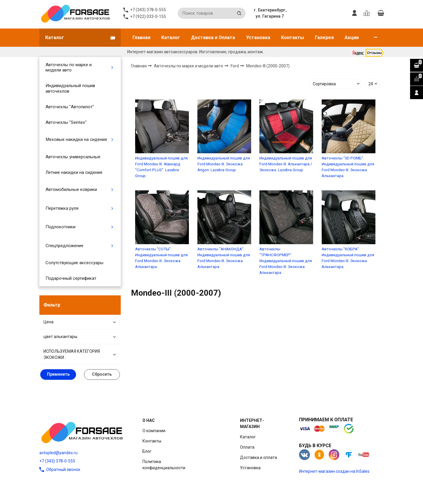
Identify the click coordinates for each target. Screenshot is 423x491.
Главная (141, 37)
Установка (258, 37)
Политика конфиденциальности (163, 464)
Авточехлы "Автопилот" (70, 106)
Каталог (170, 37)
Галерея (324, 37)
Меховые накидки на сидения (76, 139)
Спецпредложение (64, 245)
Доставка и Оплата (213, 37)
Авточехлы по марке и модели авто (69, 67)
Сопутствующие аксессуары (74, 262)
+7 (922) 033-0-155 (148, 16)
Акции (352, 37)
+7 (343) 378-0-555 (57, 461)
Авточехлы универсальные (73, 156)
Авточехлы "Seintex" (66, 122)
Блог (147, 451)
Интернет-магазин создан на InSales (334, 471)
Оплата (247, 447)
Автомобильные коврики (71, 189)
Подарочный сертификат (71, 278)
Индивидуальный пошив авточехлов (70, 88)
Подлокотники (60, 226)
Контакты (292, 37)
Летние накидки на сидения (74, 172)
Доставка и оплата (258, 457)
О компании (153, 430)
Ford (235, 65)
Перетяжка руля (62, 208)
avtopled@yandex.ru (58, 452)
